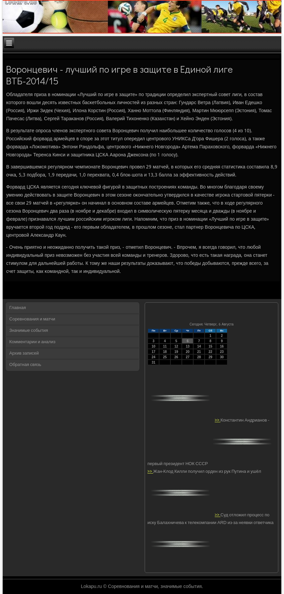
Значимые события (28, 331)
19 (176, 352)
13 (188, 346)
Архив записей (24, 353)
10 (153, 346)
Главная (17, 308)
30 (222, 357)
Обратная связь (25, 365)
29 (210, 357)
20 (188, 352)
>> (217, 420)
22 (210, 352)
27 (188, 357)
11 (165, 346)
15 (210, 346)
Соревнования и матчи (32, 319)
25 (165, 357)
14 (199, 346)
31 (153, 362)
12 (176, 346)
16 (222, 346)
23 (222, 352)
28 (199, 357)
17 (153, 352)
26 (176, 357)
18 (165, 352)
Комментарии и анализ (32, 342)
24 (153, 357)
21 (199, 352)
